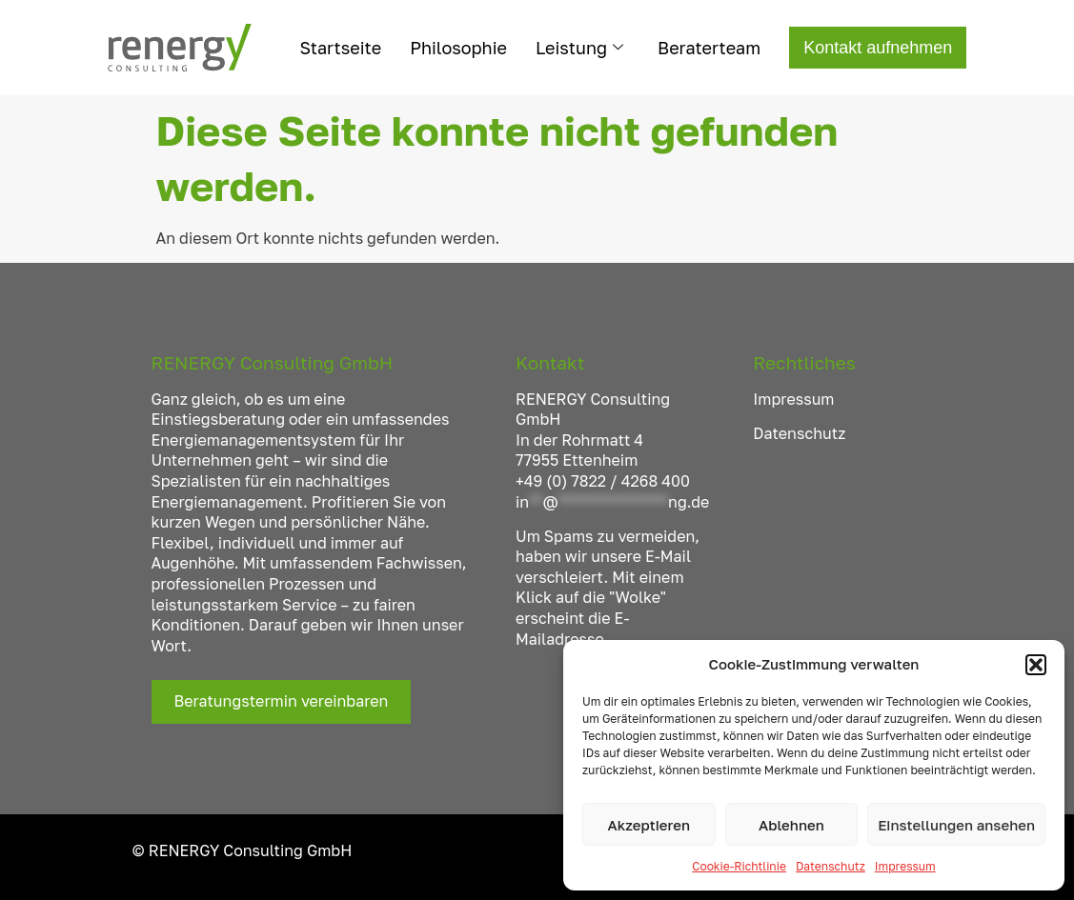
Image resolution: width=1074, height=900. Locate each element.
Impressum (905, 866)
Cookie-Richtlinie (739, 866)
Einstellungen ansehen (956, 824)
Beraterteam (709, 47)
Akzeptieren (649, 824)
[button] (1035, 664)
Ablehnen (791, 824)
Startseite (341, 47)
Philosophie (458, 47)
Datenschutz (830, 866)
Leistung (579, 47)
